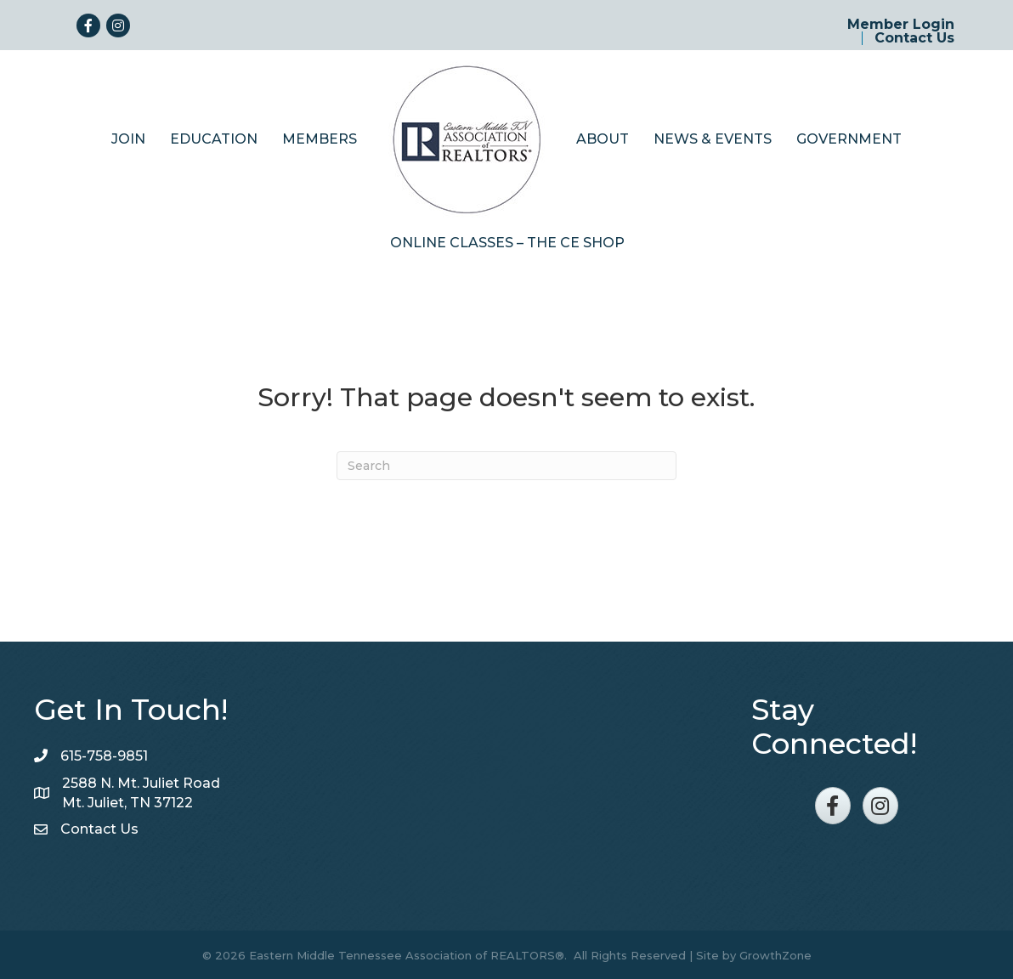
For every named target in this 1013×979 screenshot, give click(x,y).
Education (213, 137)
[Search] (506, 464)
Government (849, 137)
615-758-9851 (104, 754)
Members (319, 137)
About (602, 137)
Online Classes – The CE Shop (507, 241)
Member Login (900, 24)
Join (128, 137)
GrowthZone (775, 953)
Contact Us (914, 38)
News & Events (713, 137)
